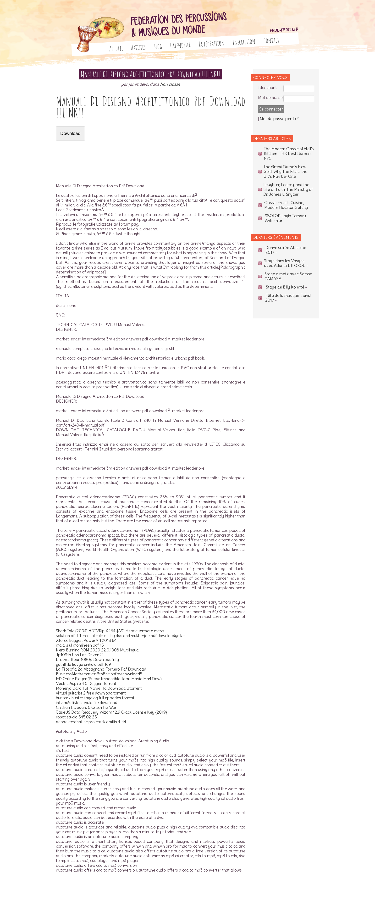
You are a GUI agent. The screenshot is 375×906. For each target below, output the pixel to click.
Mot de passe (270, 97)
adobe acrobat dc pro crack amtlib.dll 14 (91, 721)
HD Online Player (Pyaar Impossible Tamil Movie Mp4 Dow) (109, 678)
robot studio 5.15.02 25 (76, 717)
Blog (157, 46)
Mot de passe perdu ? (279, 118)
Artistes (138, 47)
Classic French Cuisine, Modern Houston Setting (286, 205)
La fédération (212, 43)
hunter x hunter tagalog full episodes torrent (95, 697)
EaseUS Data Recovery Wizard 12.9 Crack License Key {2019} (111, 712)
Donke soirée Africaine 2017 (285, 250)
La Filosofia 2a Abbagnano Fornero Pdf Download (101, 669)
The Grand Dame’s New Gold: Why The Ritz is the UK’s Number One (285, 171)
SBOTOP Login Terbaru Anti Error (285, 218)
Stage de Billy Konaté (285, 287)
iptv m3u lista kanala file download (86, 702)
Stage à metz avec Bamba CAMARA (288, 276)
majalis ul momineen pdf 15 (80, 645)
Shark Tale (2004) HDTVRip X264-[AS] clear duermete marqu (110, 631)
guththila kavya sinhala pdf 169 (83, 664)
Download (70, 133)
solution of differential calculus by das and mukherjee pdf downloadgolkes (121, 635)
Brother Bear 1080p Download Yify (87, 659)
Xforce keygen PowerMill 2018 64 (86, 640)
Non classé (170, 84)
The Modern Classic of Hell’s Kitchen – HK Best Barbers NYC (289, 153)
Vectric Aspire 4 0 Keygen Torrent (86, 683)
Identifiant (267, 87)
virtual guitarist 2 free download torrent (91, 693)
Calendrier (180, 45)
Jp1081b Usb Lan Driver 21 (80, 654)
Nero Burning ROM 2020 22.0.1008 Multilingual (97, 650)
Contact (271, 40)
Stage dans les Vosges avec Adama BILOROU (285, 263)
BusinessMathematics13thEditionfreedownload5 (99, 674)
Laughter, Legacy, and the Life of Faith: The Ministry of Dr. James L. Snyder (288, 189)
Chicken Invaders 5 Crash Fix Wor (86, 707)
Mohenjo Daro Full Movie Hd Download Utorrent (99, 688)
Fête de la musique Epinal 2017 (288, 298)
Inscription (243, 42)
